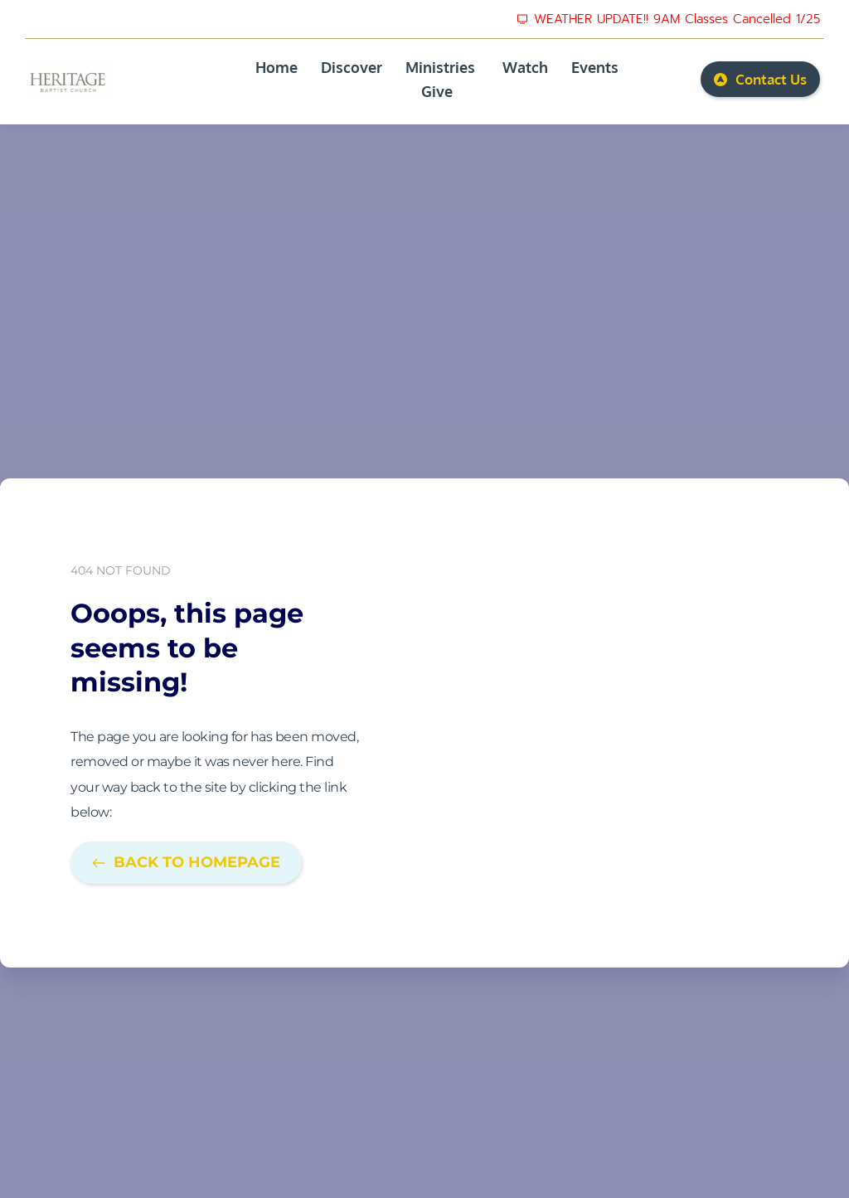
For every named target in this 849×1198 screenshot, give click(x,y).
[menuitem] (276, 68)
